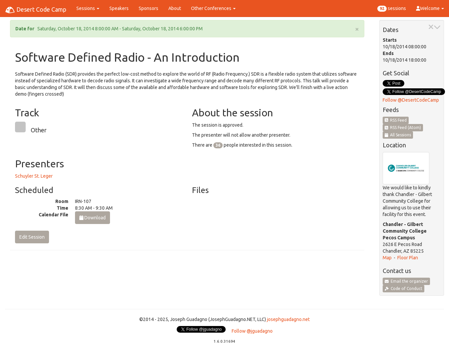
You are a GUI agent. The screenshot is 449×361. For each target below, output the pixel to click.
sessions (391, 9)
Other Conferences (213, 8)
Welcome (430, 8)
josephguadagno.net (288, 319)
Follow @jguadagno (252, 331)
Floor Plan (407, 257)
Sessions (87, 8)
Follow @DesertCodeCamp (411, 100)
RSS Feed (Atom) (403, 127)
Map (387, 257)
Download (92, 217)
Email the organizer (406, 281)
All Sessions (398, 135)
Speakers (119, 8)
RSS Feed (396, 120)
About (174, 8)
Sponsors (148, 8)
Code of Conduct (403, 288)
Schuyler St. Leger (34, 176)
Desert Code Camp (35, 10)
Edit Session (32, 237)
